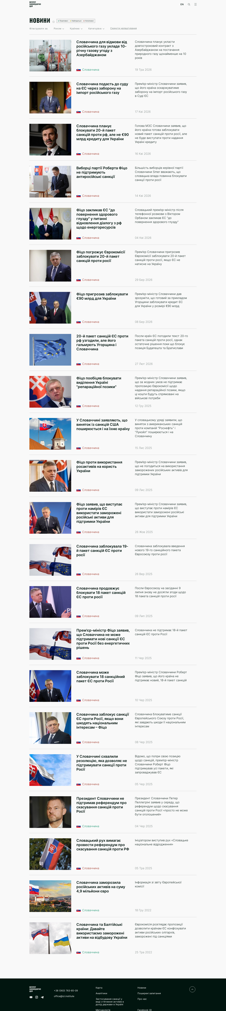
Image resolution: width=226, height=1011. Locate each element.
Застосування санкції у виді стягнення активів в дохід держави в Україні (110, 1002)
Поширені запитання (149, 993)
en (182, 4)
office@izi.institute (64, 996)
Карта (99, 987)
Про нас (142, 999)
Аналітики (101, 993)
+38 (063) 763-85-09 (66, 990)
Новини (142, 987)
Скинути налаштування (123, 28)
